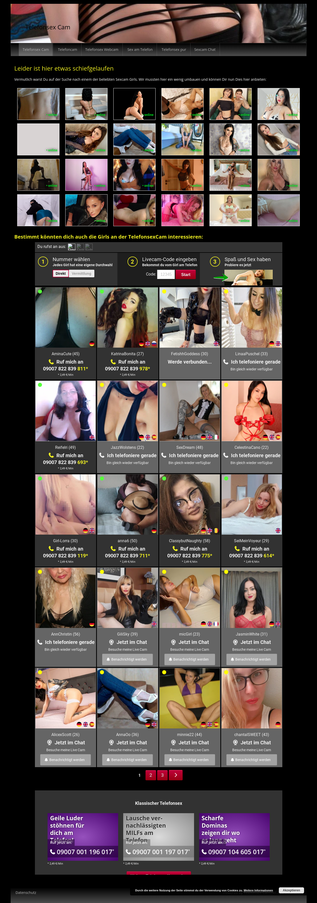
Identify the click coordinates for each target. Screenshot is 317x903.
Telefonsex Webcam (101, 49)
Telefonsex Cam (47, 27)
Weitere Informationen (258, 890)
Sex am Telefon (139, 49)
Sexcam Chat (205, 49)
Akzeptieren (291, 890)
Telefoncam (67, 49)
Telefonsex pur (173, 49)
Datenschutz (26, 892)
